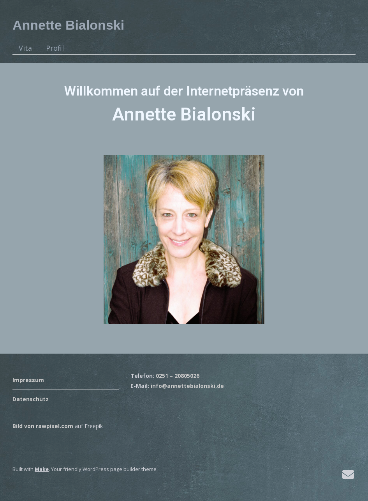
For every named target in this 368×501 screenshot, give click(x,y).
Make (42, 469)
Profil (55, 48)
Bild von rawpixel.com (42, 426)
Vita (25, 48)
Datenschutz (30, 399)
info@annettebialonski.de (187, 385)
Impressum (28, 380)
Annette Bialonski (68, 25)
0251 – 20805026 (177, 375)
